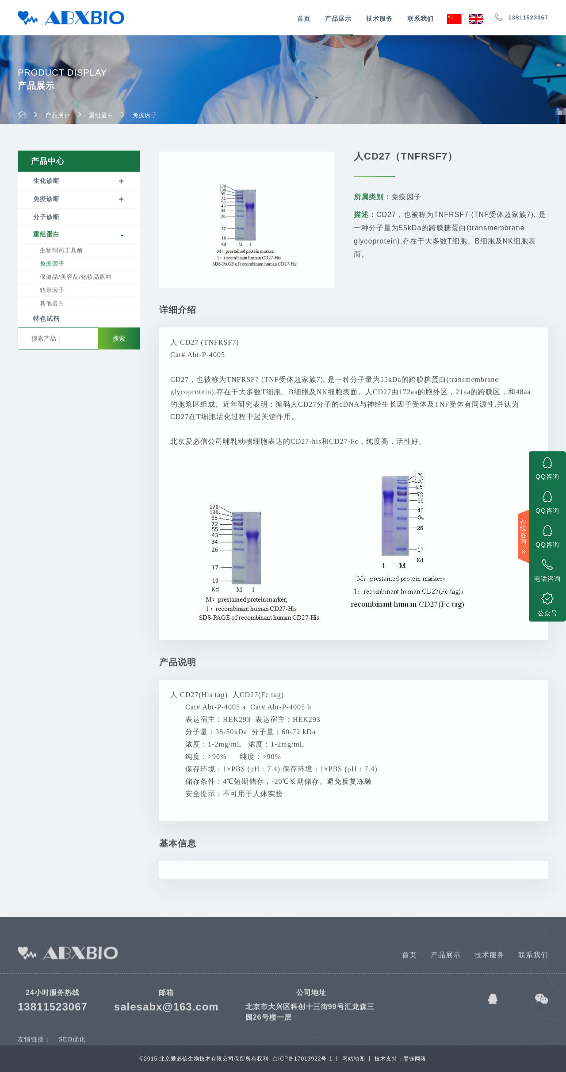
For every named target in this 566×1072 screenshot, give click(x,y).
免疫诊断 (46, 201)
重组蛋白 (101, 116)
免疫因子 (145, 116)
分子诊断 (46, 219)
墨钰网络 (414, 1059)
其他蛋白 (52, 305)
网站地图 (353, 1059)
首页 (303, 18)
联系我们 (420, 18)
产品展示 (338, 18)
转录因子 (52, 292)
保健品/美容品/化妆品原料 (76, 278)
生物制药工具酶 (61, 252)
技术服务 (379, 18)
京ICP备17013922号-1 (302, 1059)
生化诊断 (46, 182)
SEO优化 (72, 1044)
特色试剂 (46, 320)
